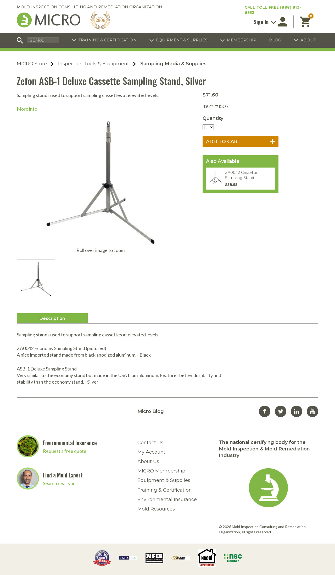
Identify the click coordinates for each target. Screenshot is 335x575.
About (308, 39)
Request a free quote (64, 451)
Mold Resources (156, 509)
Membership (241, 39)
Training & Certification (108, 39)
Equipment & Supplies (182, 39)
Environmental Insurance (70, 442)
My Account (151, 452)
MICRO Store (32, 64)
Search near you (59, 483)
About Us (148, 461)
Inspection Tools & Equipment (93, 64)
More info (27, 109)
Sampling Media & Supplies (173, 64)
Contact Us (150, 442)
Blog (275, 39)
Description (52, 318)
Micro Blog (150, 411)
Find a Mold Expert (63, 475)
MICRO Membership (161, 471)
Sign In (265, 22)
